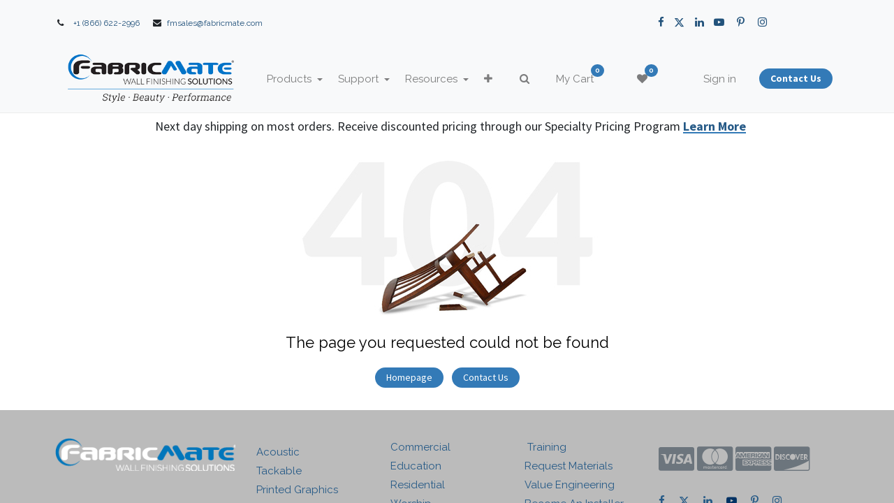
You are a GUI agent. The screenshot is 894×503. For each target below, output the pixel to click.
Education (415, 466)
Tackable (279, 471)
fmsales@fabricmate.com (215, 23)
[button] (488, 79)
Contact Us (485, 377)
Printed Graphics (297, 489)
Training (545, 447)
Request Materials (569, 466)
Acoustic (278, 452)
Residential (417, 485)
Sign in (719, 79)
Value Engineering (570, 485)
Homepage (409, 377)
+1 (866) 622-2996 (106, 23)
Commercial (420, 447)
